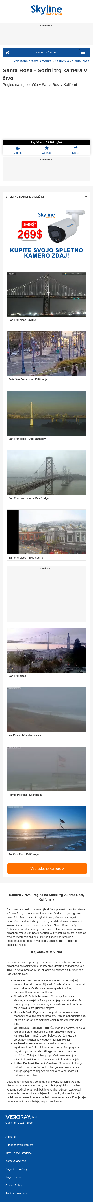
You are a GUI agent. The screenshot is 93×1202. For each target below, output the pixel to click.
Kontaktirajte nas (15, 1161)
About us (10, 1136)
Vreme (18, 150)
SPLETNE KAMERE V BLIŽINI (46, 197)
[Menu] (83, 52)
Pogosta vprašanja (16, 1169)
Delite (75, 150)
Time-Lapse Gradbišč (18, 1152)
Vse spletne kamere (47, 868)
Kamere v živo (45, 52)
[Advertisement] (46, 36)
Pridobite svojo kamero (19, 1144)
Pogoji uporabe (14, 1177)
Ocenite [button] (46, 150)
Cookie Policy (13, 1185)
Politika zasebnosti (16, 1193)
